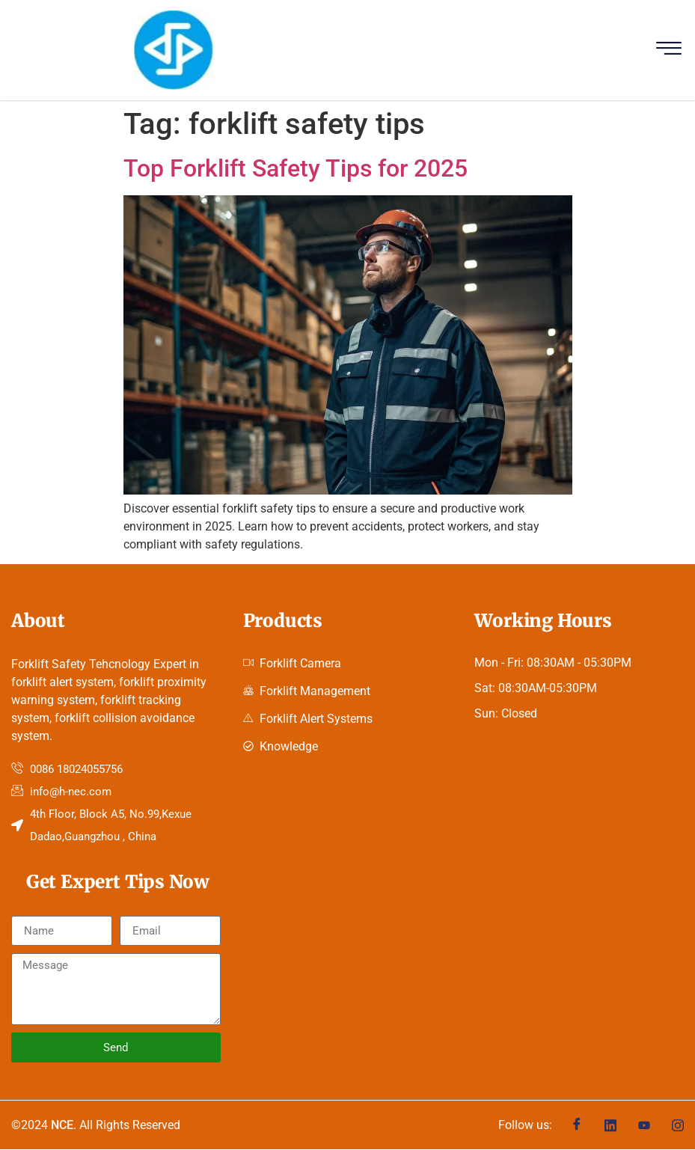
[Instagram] (678, 1125)
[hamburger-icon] (669, 50)
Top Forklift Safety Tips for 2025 (295, 168)
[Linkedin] (610, 1125)
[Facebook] (577, 1125)
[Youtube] (644, 1125)
